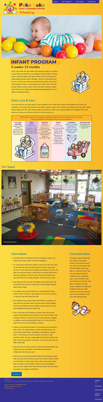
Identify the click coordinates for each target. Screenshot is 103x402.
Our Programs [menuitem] (67, 2)
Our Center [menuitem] (80, 2)
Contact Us (16, 374)
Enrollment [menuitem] (92, 2)
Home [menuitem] (55, 2)
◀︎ (4, 207)
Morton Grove (97, 394)
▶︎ (100, 207)
